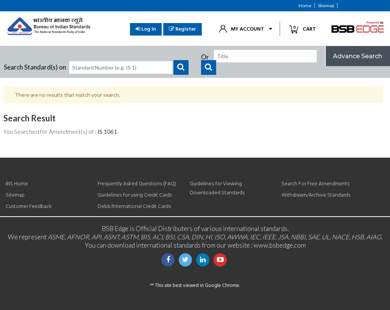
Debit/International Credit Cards (134, 206)
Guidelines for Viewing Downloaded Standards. (217, 188)
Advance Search (357, 56)
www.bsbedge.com (280, 245)
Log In (146, 29)
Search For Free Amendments (316, 184)
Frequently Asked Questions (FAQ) (137, 184)
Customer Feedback (319, 16)
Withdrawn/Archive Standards (316, 195)
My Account (247, 29)
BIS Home (17, 184)
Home (305, 5)
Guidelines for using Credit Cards (135, 195)
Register (182, 29)
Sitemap (326, 5)
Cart (305, 29)
